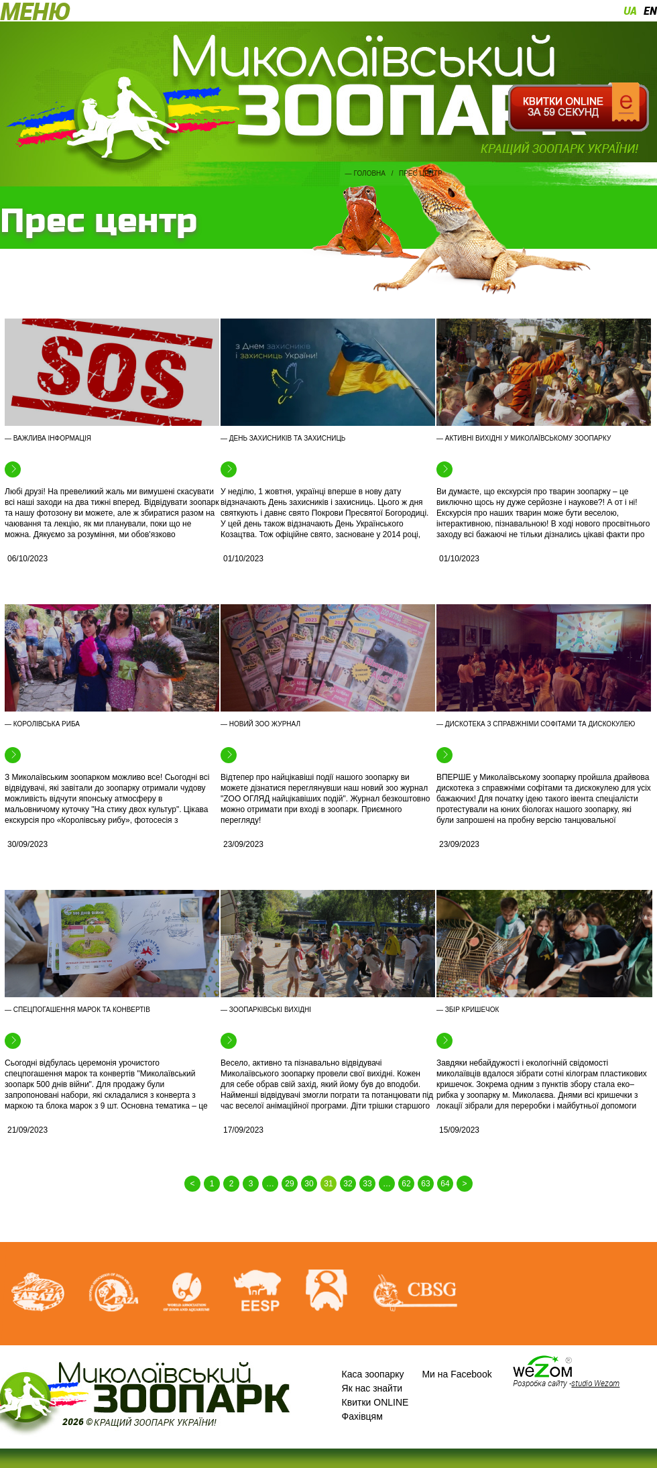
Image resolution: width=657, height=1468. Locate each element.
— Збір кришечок (467, 1009)
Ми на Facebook (456, 1374)
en (650, 10)
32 (347, 1183)
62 (406, 1183)
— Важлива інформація (48, 438)
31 (328, 1183)
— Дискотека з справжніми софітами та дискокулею (535, 724)
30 (308, 1183)
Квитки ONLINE (375, 1402)
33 (367, 1183)
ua (630, 10)
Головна (369, 173)
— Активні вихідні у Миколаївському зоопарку (523, 438)
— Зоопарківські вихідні (266, 1009)
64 (444, 1183)
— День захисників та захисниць (283, 438)
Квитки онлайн (578, 107)
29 (289, 1183)
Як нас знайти (372, 1388)
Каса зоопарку (373, 1374)
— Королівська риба (42, 724)
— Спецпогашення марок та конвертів (77, 1009)
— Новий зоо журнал (260, 724)
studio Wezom (595, 1382)
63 (425, 1183)
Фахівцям (362, 1416)
